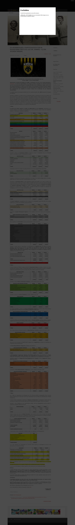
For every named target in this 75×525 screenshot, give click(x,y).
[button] (56, 7)
